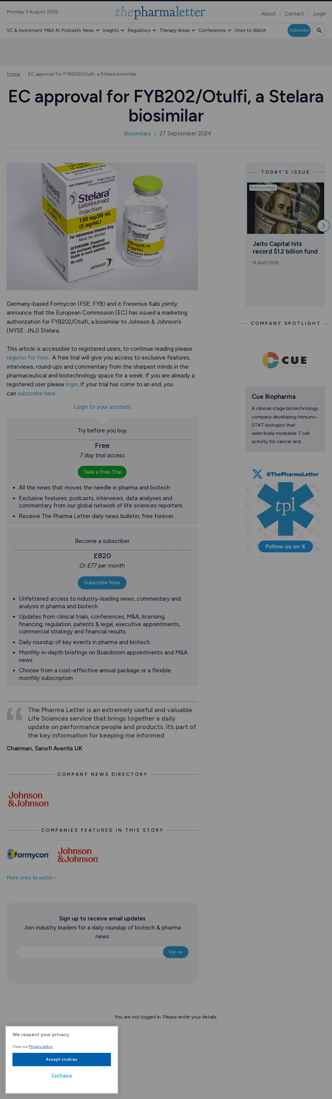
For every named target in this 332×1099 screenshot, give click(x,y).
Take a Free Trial (102, 472)
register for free (27, 357)
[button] (97, 30)
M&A (49, 30)
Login (319, 14)
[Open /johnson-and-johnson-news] (28, 799)
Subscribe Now (102, 582)
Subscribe (299, 30)
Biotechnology (262, 187)
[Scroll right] (323, 225)
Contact (294, 14)
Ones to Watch (250, 30)
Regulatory (139, 30)
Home (13, 74)
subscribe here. (37, 393)
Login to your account (102, 407)
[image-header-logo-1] (160, 12)
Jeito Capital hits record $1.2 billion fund (285, 247)
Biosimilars (137, 133)
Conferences (212, 30)
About (268, 14)
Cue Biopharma (274, 396)
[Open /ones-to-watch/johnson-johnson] (77, 854)
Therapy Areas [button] (174, 30)
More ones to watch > (32, 878)
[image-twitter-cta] (285, 512)
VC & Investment (25, 30)
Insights (111, 30)
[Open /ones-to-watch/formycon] (28, 854)
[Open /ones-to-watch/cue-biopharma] (285, 360)
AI (57, 30)
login (72, 384)
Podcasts (71, 30)
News (88, 30)
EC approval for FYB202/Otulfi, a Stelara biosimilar (82, 74)
